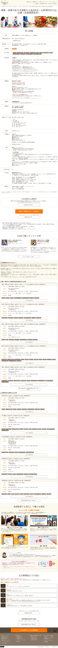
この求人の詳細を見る (29, 300)
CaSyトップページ (5, 635)
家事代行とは (29, 1)
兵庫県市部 (24, 6)
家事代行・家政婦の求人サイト (5, 3)
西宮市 (28, 6)
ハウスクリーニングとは (20, 639)
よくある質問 (36, 3)
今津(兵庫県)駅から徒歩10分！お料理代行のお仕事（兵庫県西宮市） (17, 436)
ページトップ (55, 630)
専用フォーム (21, 586)
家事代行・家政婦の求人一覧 (13, 6)
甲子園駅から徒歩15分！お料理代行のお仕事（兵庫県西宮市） (16, 415)
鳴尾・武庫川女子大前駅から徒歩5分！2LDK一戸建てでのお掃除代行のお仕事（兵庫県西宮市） (24, 367)
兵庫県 (20, 6)
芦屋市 (30, 620)
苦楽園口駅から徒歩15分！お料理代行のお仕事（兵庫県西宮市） (16, 480)
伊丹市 (34, 620)
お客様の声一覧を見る (28, 204)
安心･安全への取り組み (52, 3)
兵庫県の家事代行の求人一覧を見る (28, 624)
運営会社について (48, 638)
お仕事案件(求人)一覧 (43, 3)
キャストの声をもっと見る (28, 256)
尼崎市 (25, 620)
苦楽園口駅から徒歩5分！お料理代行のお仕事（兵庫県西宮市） (16, 458)
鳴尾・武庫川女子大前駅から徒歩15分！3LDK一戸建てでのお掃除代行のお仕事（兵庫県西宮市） (24, 324)
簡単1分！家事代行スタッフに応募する (29, 211)
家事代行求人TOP (28, 217)
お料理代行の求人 (34, 639)
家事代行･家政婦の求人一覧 (35, 635)
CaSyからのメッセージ (43, 1)
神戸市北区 (20, 620)
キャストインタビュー (53, 1)
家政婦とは (18, 641)
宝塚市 (38, 620)
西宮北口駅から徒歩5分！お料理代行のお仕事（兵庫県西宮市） (16, 395)
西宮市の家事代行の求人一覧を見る (28, 500)
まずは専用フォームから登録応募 (29, 630)
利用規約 (46, 641)
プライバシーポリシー (49, 640)
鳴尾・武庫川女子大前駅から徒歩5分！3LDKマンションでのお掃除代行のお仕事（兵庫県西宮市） (24, 346)
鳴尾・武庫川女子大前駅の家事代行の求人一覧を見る (28, 389)
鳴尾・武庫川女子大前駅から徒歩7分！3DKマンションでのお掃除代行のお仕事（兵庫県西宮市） (24, 284)
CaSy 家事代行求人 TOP (4, 6)
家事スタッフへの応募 (49, 637)
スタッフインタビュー (6, 641)
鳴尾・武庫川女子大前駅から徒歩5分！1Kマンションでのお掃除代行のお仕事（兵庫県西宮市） (23, 304)
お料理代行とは (19, 638)
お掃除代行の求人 (34, 638)
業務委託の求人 (35, 1)
